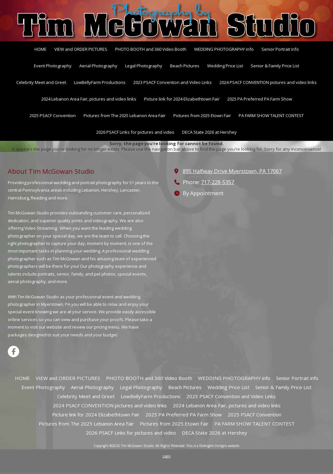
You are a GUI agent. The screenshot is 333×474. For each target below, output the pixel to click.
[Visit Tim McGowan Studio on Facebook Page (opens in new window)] (13, 351)
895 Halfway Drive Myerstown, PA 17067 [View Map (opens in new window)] (232, 171)
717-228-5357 (217, 182)
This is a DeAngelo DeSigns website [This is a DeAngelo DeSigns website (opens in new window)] (212, 445)
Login (167, 456)
